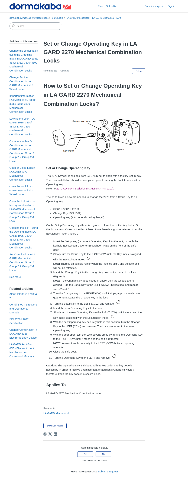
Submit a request (154, 6)
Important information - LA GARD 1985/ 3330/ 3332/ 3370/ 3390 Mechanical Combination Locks (22, 103)
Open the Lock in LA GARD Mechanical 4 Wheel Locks (21, 190)
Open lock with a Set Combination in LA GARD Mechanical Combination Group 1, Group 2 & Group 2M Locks (22, 151)
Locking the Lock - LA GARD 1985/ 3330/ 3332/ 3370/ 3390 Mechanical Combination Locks (22, 126)
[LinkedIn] (55, 434)
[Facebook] (45, 434)
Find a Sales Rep (108, 6)
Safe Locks (57, 18)
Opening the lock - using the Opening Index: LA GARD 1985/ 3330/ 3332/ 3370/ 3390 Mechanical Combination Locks (23, 237)
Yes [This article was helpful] (85, 454)
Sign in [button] (171, 6)
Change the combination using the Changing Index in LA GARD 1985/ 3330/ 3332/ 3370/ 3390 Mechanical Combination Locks (23, 60)
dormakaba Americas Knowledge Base (29, 18)
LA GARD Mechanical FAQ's (106, 18)
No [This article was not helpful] (103, 454)
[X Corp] (50, 434)
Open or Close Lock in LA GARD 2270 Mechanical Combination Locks (22, 173)
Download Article (55, 426)
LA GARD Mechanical (78, 18)
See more (15, 276)
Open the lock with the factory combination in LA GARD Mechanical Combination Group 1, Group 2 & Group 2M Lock (22, 211)
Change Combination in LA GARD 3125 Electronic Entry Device (23, 333)
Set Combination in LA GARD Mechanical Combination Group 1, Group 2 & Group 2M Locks (22, 262)
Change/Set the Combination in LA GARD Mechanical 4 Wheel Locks (21, 83)
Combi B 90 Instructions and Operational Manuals (23, 308)
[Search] (36, 26)
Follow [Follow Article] (139, 71)
